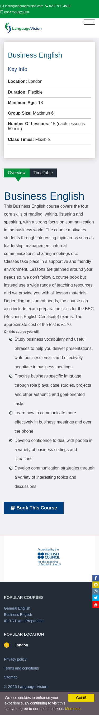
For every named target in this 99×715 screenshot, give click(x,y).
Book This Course (34, 507)
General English (17, 608)
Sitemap (10, 677)
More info (73, 709)
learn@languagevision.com (24, 6)
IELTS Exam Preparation (24, 621)
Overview (17, 173)
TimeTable (43, 173)
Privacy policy (15, 659)
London (21, 645)
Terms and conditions (21, 668)
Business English (18, 614)
